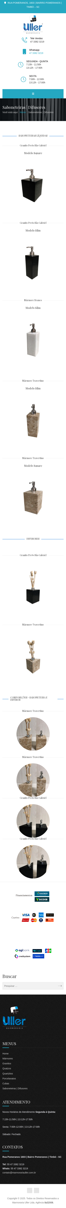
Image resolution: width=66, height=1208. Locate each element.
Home (5, 1053)
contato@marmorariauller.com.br (19, 1172)
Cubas (5, 1083)
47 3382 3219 (36, 53)
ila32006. (49, 1202)
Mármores (7, 1058)
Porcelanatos (9, 1078)
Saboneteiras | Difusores (15, 1088)
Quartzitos (7, 1073)
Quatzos (6, 1068)
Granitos (6, 1063)
